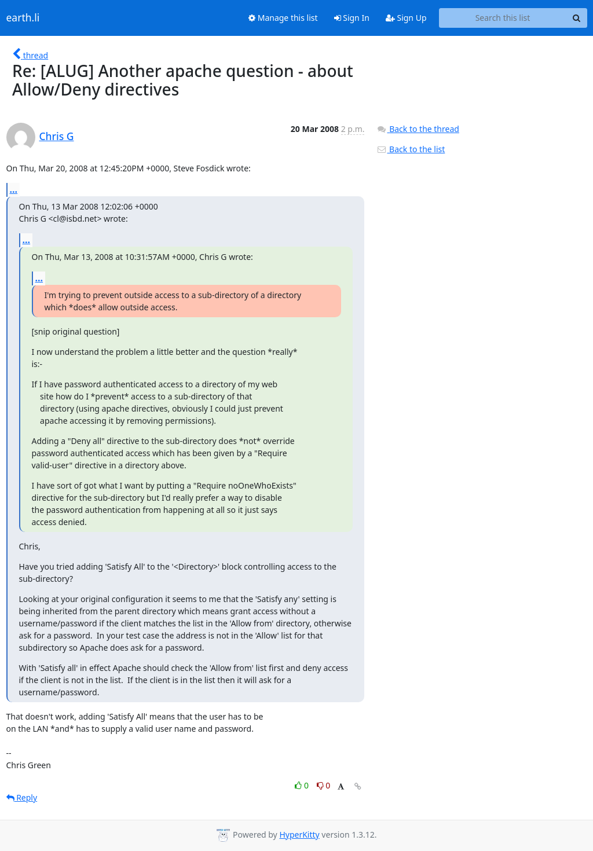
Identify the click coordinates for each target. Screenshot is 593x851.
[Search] (576, 18)
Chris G (56, 136)
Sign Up (406, 17)
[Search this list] (503, 18)
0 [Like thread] (302, 785)
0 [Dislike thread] (324, 785)
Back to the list (410, 149)
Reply (22, 797)
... (14, 189)
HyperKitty (299, 834)
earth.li (23, 18)
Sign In (351, 17)
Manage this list (283, 17)
